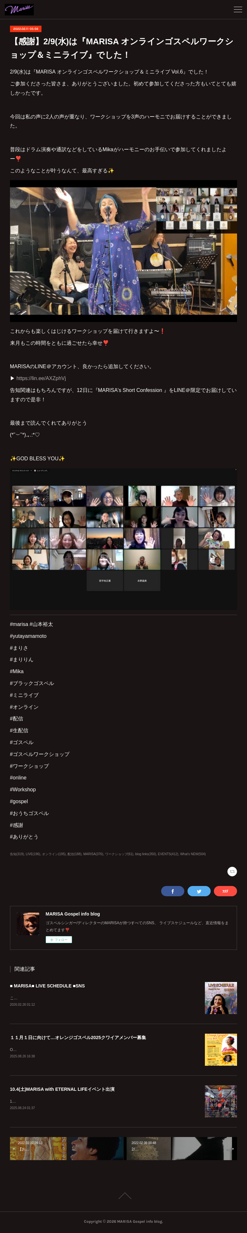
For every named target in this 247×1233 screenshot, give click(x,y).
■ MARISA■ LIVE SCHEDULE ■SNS (47, 985)
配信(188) (74, 854)
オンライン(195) (54, 854)
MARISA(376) (93, 854)
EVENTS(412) (168, 854)
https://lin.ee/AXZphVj (41, 378)
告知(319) (17, 854)
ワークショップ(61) (119, 854)
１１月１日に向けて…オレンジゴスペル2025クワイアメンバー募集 (78, 1037)
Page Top (123, 1197)
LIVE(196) (33, 854)
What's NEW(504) (193, 854)
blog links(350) (145, 854)
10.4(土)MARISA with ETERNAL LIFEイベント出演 (62, 1090)
